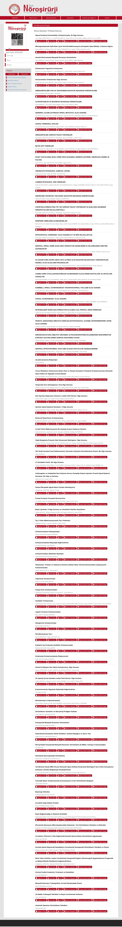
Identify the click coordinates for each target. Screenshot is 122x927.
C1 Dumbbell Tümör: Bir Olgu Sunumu (49, 462)
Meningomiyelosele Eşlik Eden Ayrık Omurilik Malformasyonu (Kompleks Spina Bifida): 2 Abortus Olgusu (74, 46)
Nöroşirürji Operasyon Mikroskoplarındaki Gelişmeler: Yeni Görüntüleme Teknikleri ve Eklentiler (70, 825)
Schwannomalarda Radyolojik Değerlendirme (52, 543)
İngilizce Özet (41, 41)
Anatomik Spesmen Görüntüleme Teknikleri (51, 905)
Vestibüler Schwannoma (44, 601)
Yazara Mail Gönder (84, 41)
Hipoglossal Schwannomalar (45, 623)
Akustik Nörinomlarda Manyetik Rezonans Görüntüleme (55, 57)
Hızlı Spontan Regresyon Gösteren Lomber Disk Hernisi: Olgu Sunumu (61, 396)
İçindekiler (70, 18)
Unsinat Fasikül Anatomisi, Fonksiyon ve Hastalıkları (54, 872)
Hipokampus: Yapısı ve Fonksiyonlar (17, 90)
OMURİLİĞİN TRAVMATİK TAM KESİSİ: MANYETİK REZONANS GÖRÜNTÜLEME (64, 196)
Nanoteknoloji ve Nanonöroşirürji (47, 700)
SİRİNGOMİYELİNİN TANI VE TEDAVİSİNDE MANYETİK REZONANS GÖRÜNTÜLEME (66, 91)
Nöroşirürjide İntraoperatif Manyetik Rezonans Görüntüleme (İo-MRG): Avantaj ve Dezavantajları (70, 745)
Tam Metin (52, 41)
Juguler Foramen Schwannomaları (48, 612)
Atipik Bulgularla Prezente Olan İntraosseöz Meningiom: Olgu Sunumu (61, 440)
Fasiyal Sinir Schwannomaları (46, 590)
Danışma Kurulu (51, 18)
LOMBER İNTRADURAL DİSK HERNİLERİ (50, 182)
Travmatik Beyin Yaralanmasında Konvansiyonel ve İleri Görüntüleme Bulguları (64, 781)
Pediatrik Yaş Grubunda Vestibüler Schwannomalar (54, 645)
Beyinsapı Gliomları (42, 792)
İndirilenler (11, 74)
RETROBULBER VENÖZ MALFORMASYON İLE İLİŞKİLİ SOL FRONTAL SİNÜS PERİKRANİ (68, 310)
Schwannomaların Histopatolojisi (47, 531)
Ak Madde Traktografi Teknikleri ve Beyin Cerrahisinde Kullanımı (59, 894)
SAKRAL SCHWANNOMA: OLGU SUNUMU (50, 299)
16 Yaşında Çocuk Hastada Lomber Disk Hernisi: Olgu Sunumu (58, 678)
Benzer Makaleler (70, 41)
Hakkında (15, 18)
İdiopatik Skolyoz (12, 87)
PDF (60, 41)
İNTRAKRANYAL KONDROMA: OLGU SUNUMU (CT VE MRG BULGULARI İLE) (63, 235)
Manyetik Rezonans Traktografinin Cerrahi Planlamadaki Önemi (58, 883)
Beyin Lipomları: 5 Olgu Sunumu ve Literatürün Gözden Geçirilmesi (60, 509)
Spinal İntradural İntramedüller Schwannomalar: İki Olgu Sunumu (59, 35)
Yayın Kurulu (33, 18)
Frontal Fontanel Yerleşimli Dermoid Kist (50, 498)
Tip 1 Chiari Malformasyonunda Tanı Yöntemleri (52, 520)
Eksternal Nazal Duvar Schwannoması (49, 418)
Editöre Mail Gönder (100, 41)
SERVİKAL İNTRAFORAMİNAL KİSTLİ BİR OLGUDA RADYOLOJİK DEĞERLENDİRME (66, 349)
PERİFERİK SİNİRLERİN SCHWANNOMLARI (51, 221)
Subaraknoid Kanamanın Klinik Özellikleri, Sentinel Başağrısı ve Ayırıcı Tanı (63, 734)
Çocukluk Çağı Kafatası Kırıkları (47, 803)
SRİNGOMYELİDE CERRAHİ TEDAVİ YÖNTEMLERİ (53, 135)
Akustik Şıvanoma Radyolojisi (46, 360)
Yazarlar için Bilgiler (89, 18)
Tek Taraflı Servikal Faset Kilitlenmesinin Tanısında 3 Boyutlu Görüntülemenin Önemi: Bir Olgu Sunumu (73, 451)
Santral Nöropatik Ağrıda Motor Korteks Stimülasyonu (55, 487)
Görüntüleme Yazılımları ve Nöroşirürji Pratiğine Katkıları (56, 711)
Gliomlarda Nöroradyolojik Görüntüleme (50, 756)
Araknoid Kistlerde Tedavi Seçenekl (16, 77)
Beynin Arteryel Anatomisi (14, 83)
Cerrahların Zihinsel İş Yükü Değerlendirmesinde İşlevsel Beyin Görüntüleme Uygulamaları (68, 836)
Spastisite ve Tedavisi (12, 80)
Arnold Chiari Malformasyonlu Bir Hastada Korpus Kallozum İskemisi (60, 429)
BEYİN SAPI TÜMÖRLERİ (44, 146)
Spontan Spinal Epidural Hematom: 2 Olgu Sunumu (54, 407)
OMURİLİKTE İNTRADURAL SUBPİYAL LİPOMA (52, 171)
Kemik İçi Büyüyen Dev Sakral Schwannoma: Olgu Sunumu (57, 667)
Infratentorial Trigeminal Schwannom (48, 68)
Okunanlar (24, 74)
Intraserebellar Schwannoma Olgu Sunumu (51, 79)
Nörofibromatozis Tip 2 (43, 634)
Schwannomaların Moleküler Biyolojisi (49, 554)
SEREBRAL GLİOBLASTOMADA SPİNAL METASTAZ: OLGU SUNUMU (60, 113)
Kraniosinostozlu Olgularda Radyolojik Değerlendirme (55, 689)
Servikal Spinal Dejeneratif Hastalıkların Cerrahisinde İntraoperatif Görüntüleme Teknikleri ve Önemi (72, 847)
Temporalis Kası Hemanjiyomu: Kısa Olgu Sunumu (54, 385)
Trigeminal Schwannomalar (45, 579)
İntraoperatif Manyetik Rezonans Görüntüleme (52, 722)
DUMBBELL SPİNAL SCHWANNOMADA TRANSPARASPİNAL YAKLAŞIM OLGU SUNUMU (67, 288)
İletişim (107, 18)
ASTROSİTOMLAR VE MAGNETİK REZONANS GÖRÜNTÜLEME (58, 102)
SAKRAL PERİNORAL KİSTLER (46, 124)
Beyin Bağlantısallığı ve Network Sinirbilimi (51, 814)
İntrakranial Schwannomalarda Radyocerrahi (51, 656)
